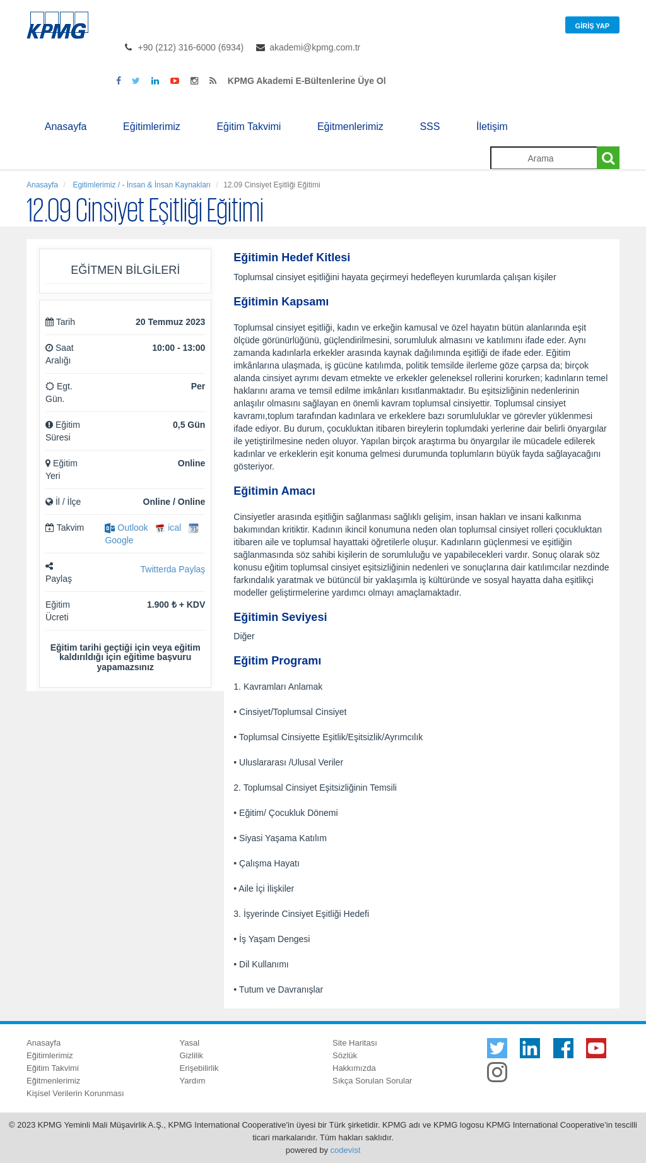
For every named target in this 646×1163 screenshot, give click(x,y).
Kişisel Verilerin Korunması (75, 1093)
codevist (346, 1150)
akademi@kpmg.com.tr (314, 47)
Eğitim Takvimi (248, 126)
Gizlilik (192, 1055)
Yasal (190, 1043)
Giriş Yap (592, 26)
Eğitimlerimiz (151, 126)
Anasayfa (66, 126)
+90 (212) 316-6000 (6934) (191, 47)
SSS (430, 126)
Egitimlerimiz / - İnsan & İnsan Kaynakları (141, 184)
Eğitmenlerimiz (350, 126)
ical (168, 527)
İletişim (492, 126)
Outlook (126, 527)
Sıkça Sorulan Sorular (372, 1080)
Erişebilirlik (199, 1068)
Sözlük (344, 1055)
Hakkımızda (354, 1068)
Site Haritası (354, 1043)
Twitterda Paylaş (173, 569)
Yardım (193, 1080)
